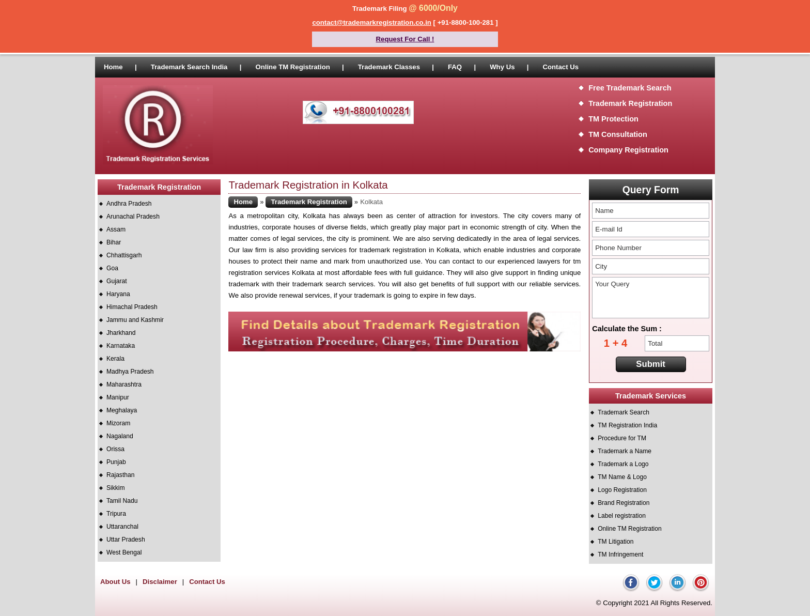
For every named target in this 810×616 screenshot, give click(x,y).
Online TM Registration (292, 67)
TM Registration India (627, 425)
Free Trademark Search (630, 88)
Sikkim (115, 487)
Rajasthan (120, 475)
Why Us (502, 67)
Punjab (116, 462)
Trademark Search (623, 412)
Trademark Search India (189, 67)
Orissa (115, 449)
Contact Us (560, 67)
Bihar (113, 242)
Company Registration (628, 150)
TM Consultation (617, 134)
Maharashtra (124, 384)
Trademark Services (650, 396)
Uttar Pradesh (125, 539)
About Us (115, 582)
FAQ (455, 67)
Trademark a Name (624, 451)
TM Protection (613, 119)
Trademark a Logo (623, 464)
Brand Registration (623, 502)
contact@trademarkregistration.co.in (371, 22)
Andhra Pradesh (128, 203)
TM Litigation (615, 541)
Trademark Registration (630, 103)
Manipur (117, 397)
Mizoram (118, 423)
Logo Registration (622, 490)
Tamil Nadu (122, 500)
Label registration (622, 515)
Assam (116, 229)
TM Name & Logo (622, 477)
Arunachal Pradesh (133, 216)
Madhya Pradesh (129, 371)
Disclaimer (160, 582)
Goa (112, 268)
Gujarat (116, 281)
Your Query (650, 297)
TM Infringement (620, 554)
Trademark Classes (389, 67)
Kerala (115, 358)
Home (113, 67)
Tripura (116, 513)
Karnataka (120, 345)
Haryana (118, 294)
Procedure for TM (622, 438)
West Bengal (124, 552)
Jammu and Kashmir (135, 320)
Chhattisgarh (124, 255)
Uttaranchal (122, 526)
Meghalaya (121, 410)
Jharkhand (120, 332)
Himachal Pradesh (132, 307)
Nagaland (119, 436)
